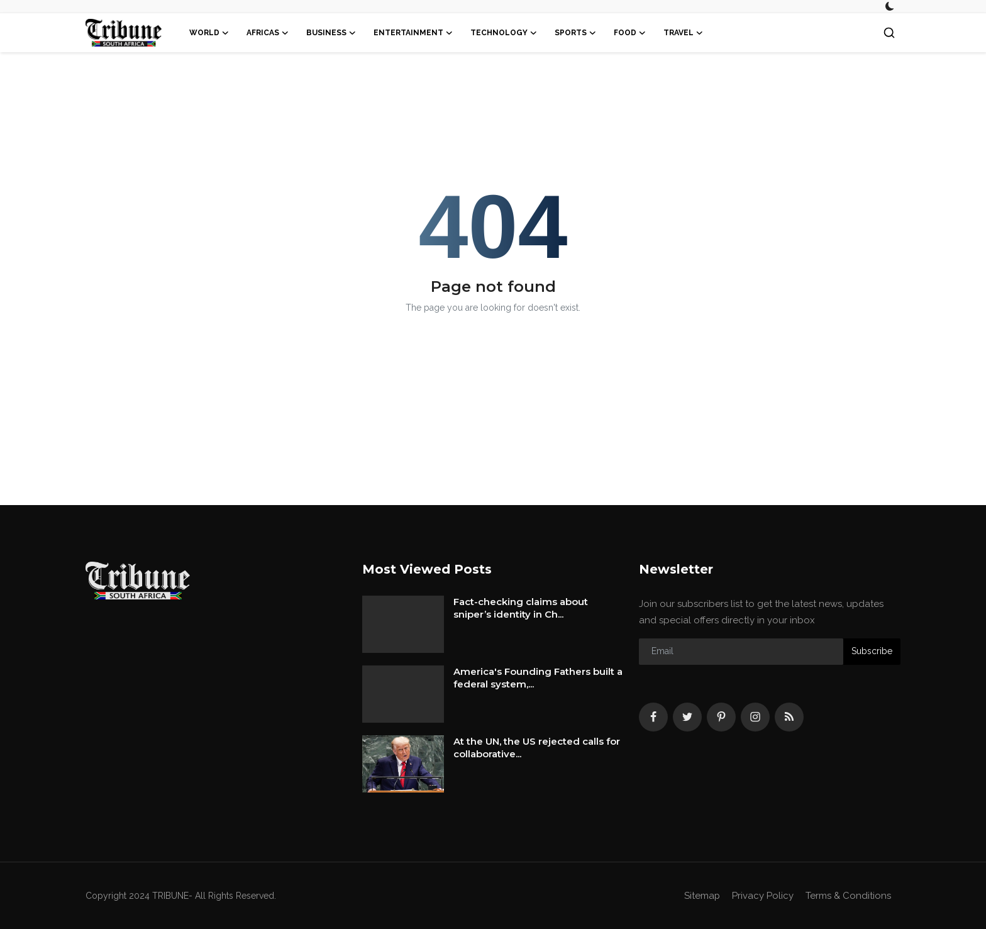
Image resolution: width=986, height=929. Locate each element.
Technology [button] (503, 32)
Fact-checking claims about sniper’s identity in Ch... (520, 608)
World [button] (209, 32)
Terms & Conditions (848, 895)
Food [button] (630, 32)
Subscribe (871, 651)
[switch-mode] (889, 6)
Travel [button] (683, 32)
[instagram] (755, 717)
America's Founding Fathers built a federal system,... (538, 677)
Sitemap (702, 895)
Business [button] (331, 32)
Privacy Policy (763, 895)
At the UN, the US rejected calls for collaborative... (536, 747)
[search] (889, 32)
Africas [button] (267, 32)
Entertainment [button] (413, 32)
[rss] (789, 717)
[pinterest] (721, 717)
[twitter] (687, 717)
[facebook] (653, 717)
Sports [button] (575, 32)
